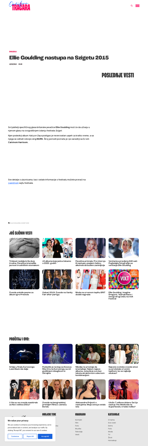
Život (110, 438)
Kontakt (78, 420)
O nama (111, 420)
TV (109, 435)
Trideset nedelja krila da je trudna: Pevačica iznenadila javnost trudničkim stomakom (24, 263)
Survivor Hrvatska (50, 426)
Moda (110, 432)
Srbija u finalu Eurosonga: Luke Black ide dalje (22, 368)
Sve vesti (112, 423)
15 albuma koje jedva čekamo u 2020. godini (56, 262)
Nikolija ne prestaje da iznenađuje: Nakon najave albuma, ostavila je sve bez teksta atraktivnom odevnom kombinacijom (90, 371)
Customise (15, 436)
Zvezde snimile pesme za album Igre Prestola (21, 294)
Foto (77, 426)
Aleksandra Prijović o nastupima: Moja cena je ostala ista (90, 405)
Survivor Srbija (48, 429)
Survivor (46, 420)
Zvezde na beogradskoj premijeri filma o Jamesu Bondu (54, 405)
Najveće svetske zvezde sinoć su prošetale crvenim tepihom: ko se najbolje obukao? (123, 370)
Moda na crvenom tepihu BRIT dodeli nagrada (90, 294)
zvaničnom (13, 183)
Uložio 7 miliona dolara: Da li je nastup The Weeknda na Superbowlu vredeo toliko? (123, 405)
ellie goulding (15, 223)
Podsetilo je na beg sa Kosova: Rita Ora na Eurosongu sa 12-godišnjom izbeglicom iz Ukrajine (57, 370)
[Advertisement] (74, 31)
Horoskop (112, 440)
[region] (30, 429)
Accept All (45, 436)
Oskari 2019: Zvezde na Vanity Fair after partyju (57, 294)
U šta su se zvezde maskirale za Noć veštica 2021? (23, 404)
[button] (131, 5)
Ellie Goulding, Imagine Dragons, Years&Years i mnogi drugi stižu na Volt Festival (121, 296)
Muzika (78, 429)
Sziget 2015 (25, 223)
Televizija (78, 432)
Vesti (77, 435)
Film (76, 423)
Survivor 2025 (48, 423)
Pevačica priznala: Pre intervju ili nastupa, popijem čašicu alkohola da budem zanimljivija (91, 263)
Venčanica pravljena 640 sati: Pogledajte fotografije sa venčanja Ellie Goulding (123, 263)
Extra (110, 426)
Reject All (30, 436)
